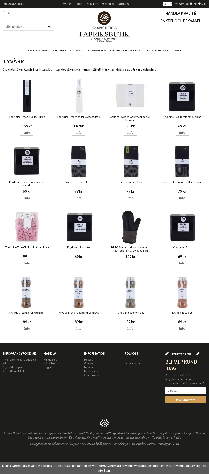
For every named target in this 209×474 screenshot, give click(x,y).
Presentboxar (38, 50)
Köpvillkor (92, 3)
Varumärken (97, 50)
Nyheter (66, 3)
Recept (78, 3)
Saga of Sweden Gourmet (163, 50)
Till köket (77, 50)
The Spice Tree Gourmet (126, 50)
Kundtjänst (108, 3)
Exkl (203, 3)
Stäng (108, 470)
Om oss (88, 363)
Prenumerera (186, 400)
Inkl (195, 3)
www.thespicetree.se (73, 444)
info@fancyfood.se (13, 3)
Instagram (123, 3)
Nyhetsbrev (91, 371)
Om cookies (91, 375)
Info (27, 132)
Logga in (48, 367)
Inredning (59, 50)
